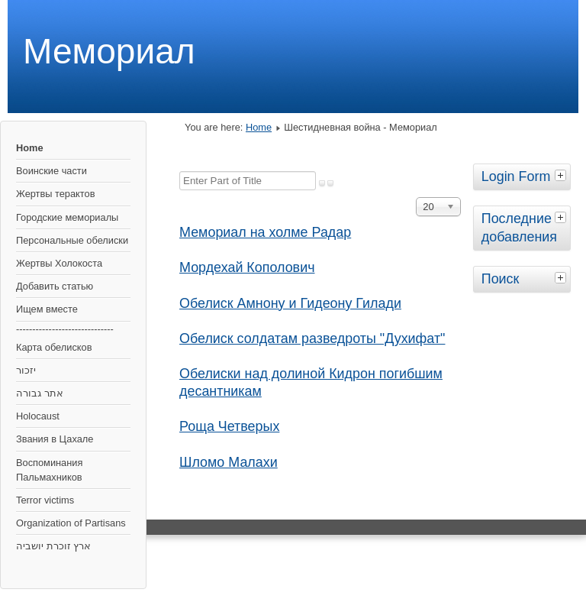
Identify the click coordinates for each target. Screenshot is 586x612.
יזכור (26, 370)
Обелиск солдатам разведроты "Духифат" (312, 338)
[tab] (562, 175)
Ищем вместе (47, 309)
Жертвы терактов (55, 193)
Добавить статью (54, 286)
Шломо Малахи (228, 462)
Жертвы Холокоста (59, 263)
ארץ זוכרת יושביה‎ (53, 546)
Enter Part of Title (179, 171)
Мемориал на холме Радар (265, 232)
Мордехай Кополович (246, 267)
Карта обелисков (54, 347)
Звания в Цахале (54, 439)
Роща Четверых (229, 426)
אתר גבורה (39, 393)
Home (29, 148)
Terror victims (45, 500)
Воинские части (51, 170)
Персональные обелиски (72, 240)
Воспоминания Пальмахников (49, 470)
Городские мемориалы (67, 217)
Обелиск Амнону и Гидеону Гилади (290, 303)
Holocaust (38, 416)
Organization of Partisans (71, 523)
